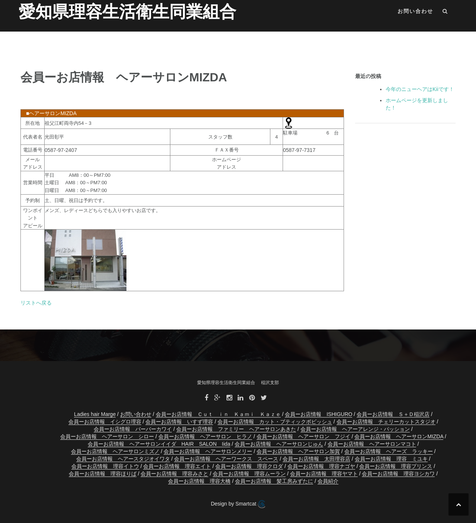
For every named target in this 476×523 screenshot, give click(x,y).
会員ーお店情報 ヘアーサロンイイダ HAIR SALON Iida (159, 444)
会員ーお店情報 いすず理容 (179, 422)
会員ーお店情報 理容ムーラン (249, 474)
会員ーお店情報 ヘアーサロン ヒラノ (205, 436)
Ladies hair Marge (95, 414)
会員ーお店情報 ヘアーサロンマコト (372, 444)
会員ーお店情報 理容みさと (174, 474)
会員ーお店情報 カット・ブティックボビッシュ (275, 422)
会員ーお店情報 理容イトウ (105, 466)
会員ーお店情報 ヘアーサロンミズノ (115, 451)
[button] (445, 12)
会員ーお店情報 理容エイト (177, 466)
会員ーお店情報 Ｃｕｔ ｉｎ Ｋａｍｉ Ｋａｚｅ (218, 414)
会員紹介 (328, 481)
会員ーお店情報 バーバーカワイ (133, 429)
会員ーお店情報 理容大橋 (199, 481)
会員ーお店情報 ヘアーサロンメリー (208, 451)
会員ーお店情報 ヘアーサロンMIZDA (398, 436)
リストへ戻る (36, 303)
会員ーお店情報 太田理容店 (316, 459)
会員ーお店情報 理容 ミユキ (391, 459)
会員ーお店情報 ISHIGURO (318, 414)
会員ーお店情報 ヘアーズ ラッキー (388, 451)
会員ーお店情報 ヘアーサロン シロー (107, 436)
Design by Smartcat (238, 504)
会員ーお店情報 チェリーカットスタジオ (386, 422)
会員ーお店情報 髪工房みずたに (274, 481)
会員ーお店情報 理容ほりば (102, 474)
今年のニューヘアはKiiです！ (420, 89)
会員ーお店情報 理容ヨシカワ (398, 474)
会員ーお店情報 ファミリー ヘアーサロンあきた (236, 429)
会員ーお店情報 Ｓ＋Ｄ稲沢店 (393, 414)
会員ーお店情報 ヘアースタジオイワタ (123, 459)
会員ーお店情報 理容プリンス (395, 466)
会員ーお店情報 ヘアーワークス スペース (226, 459)
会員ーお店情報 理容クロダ (249, 466)
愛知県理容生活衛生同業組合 (127, 11)
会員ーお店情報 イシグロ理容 (104, 422)
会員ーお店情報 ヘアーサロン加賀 (298, 451)
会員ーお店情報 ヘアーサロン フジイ (303, 436)
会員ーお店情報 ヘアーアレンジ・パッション (355, 429)
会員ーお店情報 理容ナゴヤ (321, 466)
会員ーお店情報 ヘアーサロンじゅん (279, 444)
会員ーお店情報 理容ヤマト (324, 474)
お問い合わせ (415, 11)
